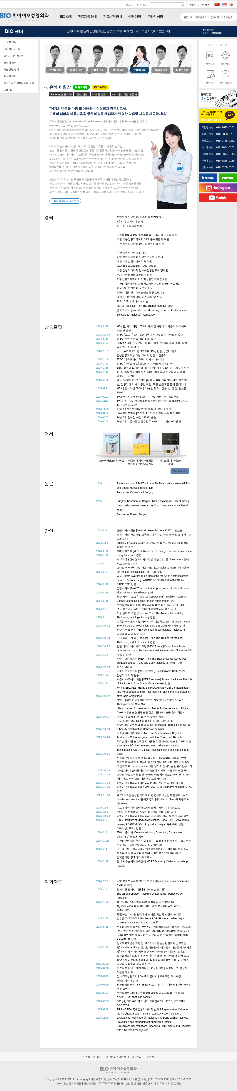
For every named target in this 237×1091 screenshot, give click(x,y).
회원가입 (141, 4)
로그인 (129, 4)
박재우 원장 (160, 59)
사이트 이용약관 (92, 1056)
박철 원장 (118, 59)
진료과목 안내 (87, 16)
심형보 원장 (182, 59)
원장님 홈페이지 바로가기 (65, 201)
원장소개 (187, 17)
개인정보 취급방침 (116, 1056)
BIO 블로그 (201, 17)
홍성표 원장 (76, 59)
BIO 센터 (209, 30)
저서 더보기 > (180, 470)
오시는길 (136, 1056)
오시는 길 (228, 17)
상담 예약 (134, 16)
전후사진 (215, 17)
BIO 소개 (65, 16)
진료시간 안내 (112, 16)
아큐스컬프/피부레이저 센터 (19, 83)
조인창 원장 (55, 59)
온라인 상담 (155, 16)
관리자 (150, 1056)
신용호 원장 (97, 59)
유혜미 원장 (216, 33)
